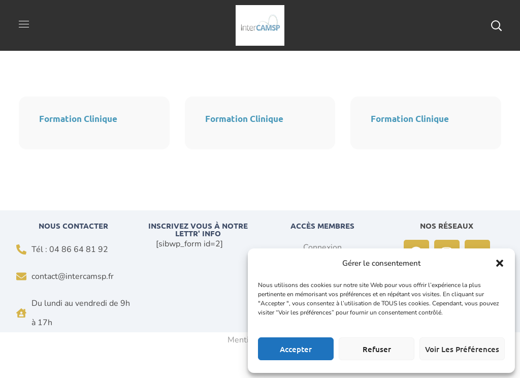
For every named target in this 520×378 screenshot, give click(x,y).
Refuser (377, 349)
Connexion (322, 247)
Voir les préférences (462, 349)
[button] (500, 263)
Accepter (296, 349)
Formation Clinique (78, 118)
